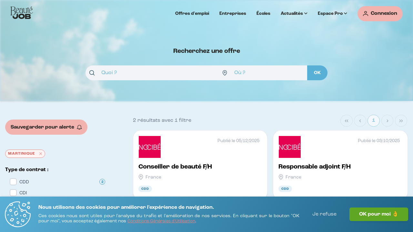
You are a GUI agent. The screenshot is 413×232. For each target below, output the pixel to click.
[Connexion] (380, 13)
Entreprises (232, 13)
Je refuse (324, 214)
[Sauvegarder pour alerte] (46, 127)
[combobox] (152, 72)
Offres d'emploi (192, 13)
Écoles (263, 13)
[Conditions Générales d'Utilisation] (161, 221)
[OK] (317, 72)
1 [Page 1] (373, 120)
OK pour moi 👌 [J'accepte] (378, 214)
